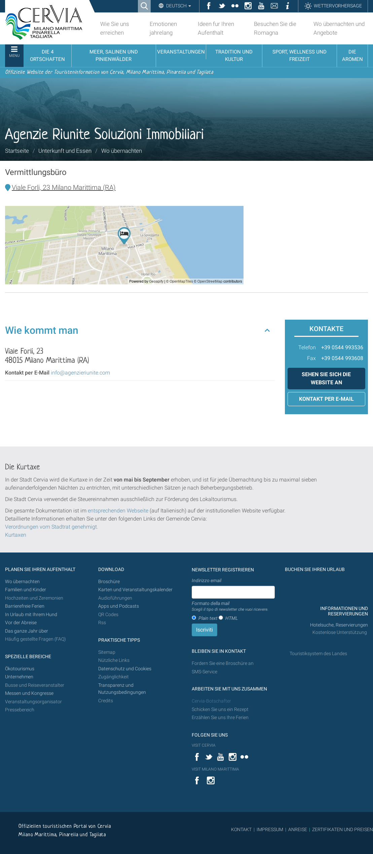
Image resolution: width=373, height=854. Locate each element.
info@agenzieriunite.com (80, 372)
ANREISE (297, 829)
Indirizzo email (206, 580)
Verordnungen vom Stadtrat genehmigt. (51, 527)
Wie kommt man (41, 330)
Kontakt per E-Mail (326, 399)
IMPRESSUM (270, 829)
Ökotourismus (19, 669)
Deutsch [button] (178, 5)
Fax (311, 358)
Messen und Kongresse (29, 693)
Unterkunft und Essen (64, 150)
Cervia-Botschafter (211, 701)
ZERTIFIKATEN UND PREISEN (342, 829)
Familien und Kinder (25, 590)
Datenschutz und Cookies (125, 669)
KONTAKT (241, 829)
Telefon (307, 347)
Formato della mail (230, 607)
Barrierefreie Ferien (25, 606)
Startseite (17, 150)
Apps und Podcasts (118, 606)
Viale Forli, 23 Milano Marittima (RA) (64, 187)
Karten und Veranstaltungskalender (135, 590)
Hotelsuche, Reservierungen (339, 625)
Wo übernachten (121, 150)
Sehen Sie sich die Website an (326, 378)
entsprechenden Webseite (118, 510)
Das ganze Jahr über (26, 631)
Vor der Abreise (21, 623)
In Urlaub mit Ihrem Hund (31, 614)
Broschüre (109, 581)
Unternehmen (19, 677)
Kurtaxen (15, 535)
